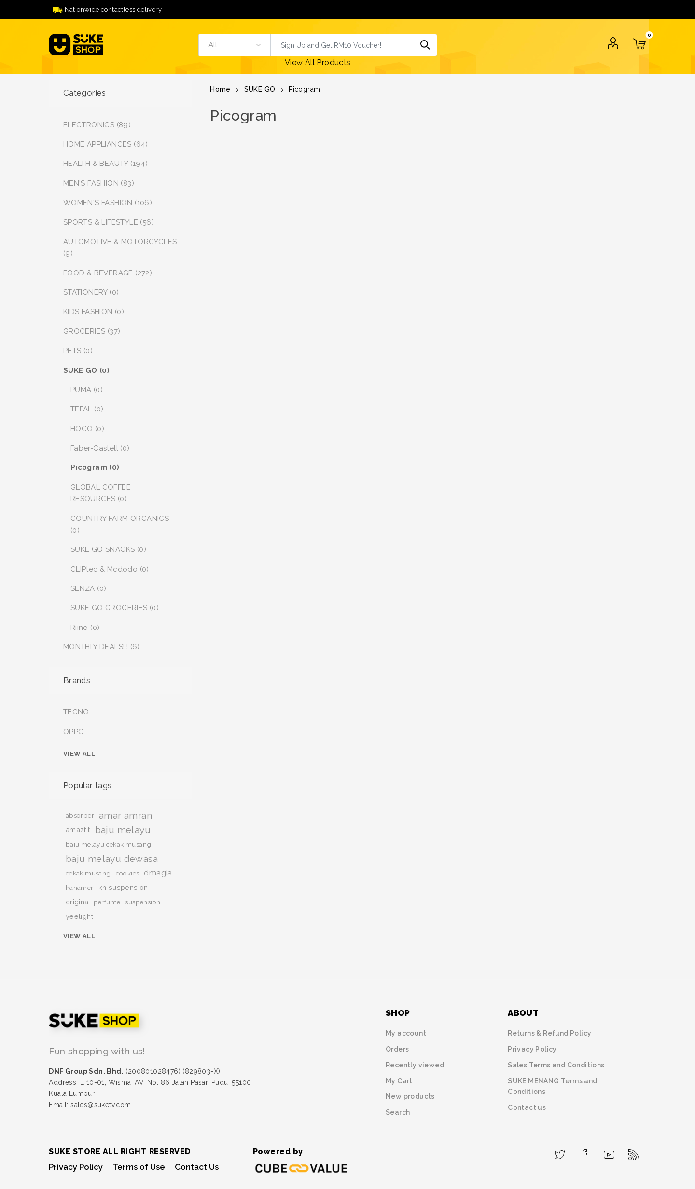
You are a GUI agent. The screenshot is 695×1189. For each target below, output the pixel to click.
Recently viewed (415, 1065)
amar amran (125, 815)
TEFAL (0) (87, 409)
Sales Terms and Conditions (556, 1065)
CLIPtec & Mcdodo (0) (109, 569)
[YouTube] (609, 1152)
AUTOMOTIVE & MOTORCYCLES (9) (120, 247)
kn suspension (123, 887)
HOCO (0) (87, 428)
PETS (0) (78, 350)
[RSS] (634, 1152)
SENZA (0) (88, 588)
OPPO (73, 731)
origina (77, 902)
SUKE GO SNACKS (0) (108, 549)
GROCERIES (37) (92, 331)
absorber (80, 815)
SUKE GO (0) (86, 370)
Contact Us (197, 1167)
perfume (107, 902)
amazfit (78, 829)
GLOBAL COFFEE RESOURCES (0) (100, 493)
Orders (397, 1049)
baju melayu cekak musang (109, 844)
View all (79, 753)
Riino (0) (85, 627)
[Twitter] (560, 1152)
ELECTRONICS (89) (97, 125)
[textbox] (343, 45)
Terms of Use (138, 1167)
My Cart (399, 1081)
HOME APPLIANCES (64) (105, 144)
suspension (142, 902)
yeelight (79, 916)
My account (406, 1033)
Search (426, 45)
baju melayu (123, 829)
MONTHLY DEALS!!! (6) (101, 646)
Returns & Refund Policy (549, 1033)
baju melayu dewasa (112, 858)
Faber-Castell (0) (100, 448)
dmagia (158, 872)
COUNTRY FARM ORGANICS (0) (119, 524)
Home (220, 89)
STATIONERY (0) (91, 292)
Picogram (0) (95, 467)
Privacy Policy (532, 1049)
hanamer (80, 887)
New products (410, 1096)
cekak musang (88, 873)
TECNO (76, 712)
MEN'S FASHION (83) (98, 183)
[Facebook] (585, 1152)
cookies (127, 873)
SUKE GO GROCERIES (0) (114, 607)
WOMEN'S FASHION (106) (107, 202)
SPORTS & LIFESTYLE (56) (108, 222)
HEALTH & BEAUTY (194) (105, 163)
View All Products (318, 62)
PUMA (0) (86, 389)
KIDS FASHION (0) (93, 311)
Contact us (527, 1107)
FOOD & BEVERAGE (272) (107, 273)
